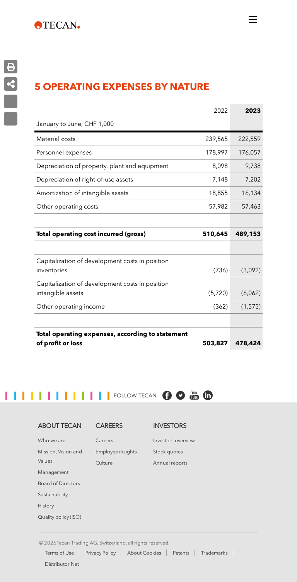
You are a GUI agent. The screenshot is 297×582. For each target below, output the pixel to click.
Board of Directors (59, 483)
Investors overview (174, 440)
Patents (181, 553)
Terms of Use (59, 553)
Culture (104, 463)
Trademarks (214, 553)
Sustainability (53, 494)
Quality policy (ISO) (59, 517)
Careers (104, 440)
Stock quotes (168, 451)
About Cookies (144, 553)
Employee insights (116, 451)
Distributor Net (62, 564)
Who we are (51, 440)
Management (53, 472)
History (46, 505)
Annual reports (170, 463)
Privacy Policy (100, 553)
